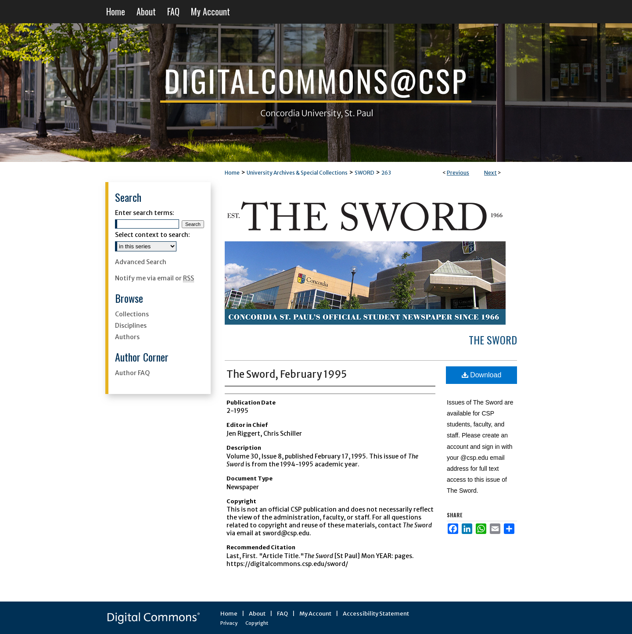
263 (386, 172)
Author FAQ (132, 373)
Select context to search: (152, 235)
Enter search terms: (144, 213)
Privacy (228, 623)
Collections (132, 314)
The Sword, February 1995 (286, 374)
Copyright (256, 623)
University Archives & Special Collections (297, 172)
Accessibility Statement (376, 613)
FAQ (282, 613)
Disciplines (131, 326)
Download (482, 375)
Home (232, 172)
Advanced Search (140, 262)
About (257, 613)
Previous (458, 172)
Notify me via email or (154, 278)
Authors (127, 337)
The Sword (493, 339)
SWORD (364, 172)
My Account (315, 613)
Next (490, 172)
